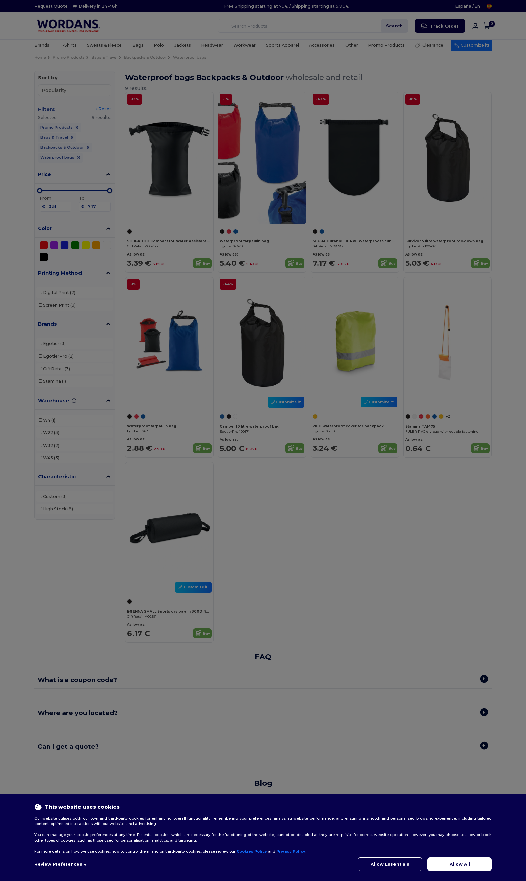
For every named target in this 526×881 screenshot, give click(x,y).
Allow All (460, 864)
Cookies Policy (251, 851)
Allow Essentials (390, 864)
